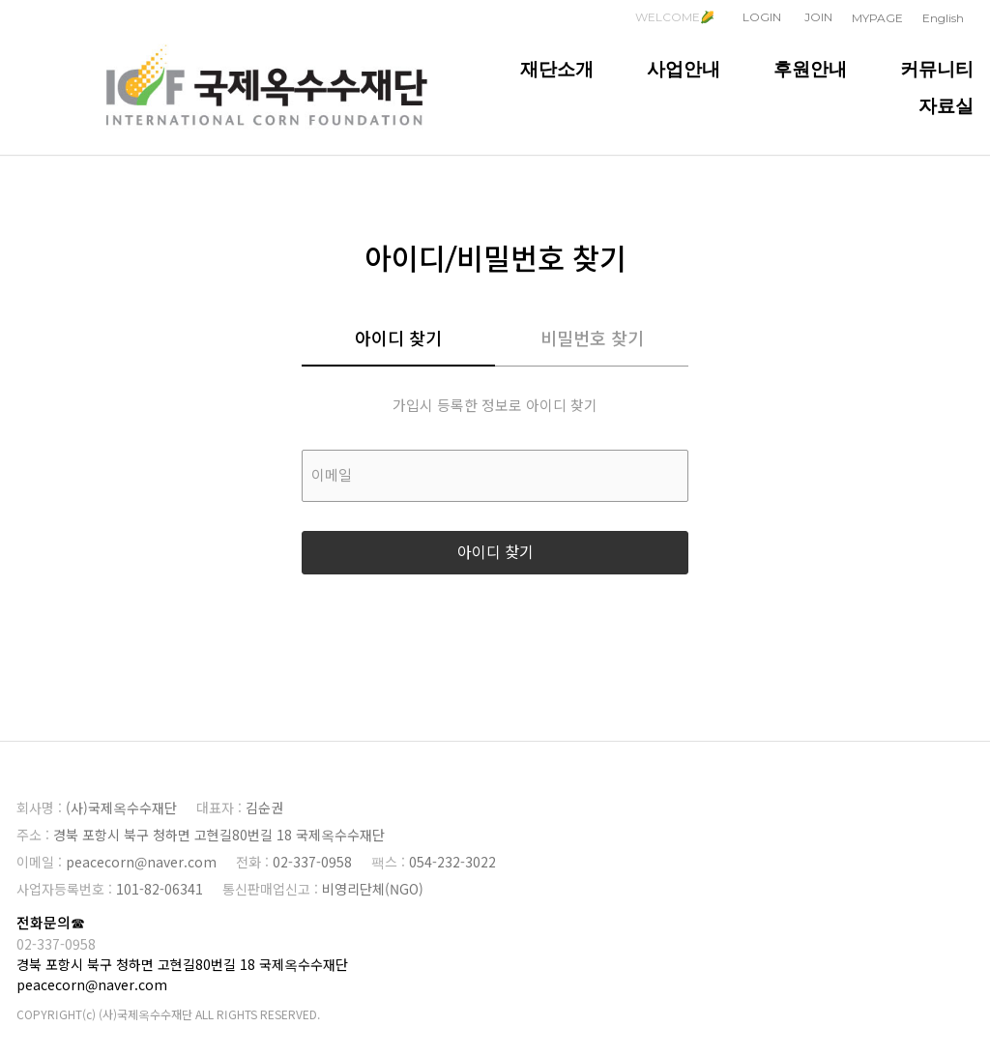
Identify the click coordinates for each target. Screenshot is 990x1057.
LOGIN (761, 17)
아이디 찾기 (398, 339)
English (943, 18)
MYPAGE (877, 18)
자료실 (946, 105)
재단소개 (557, 68)
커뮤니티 (937, 68)
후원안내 (810, 68)
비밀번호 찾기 (592, 339)
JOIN (818, 17)
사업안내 (683, 68)
